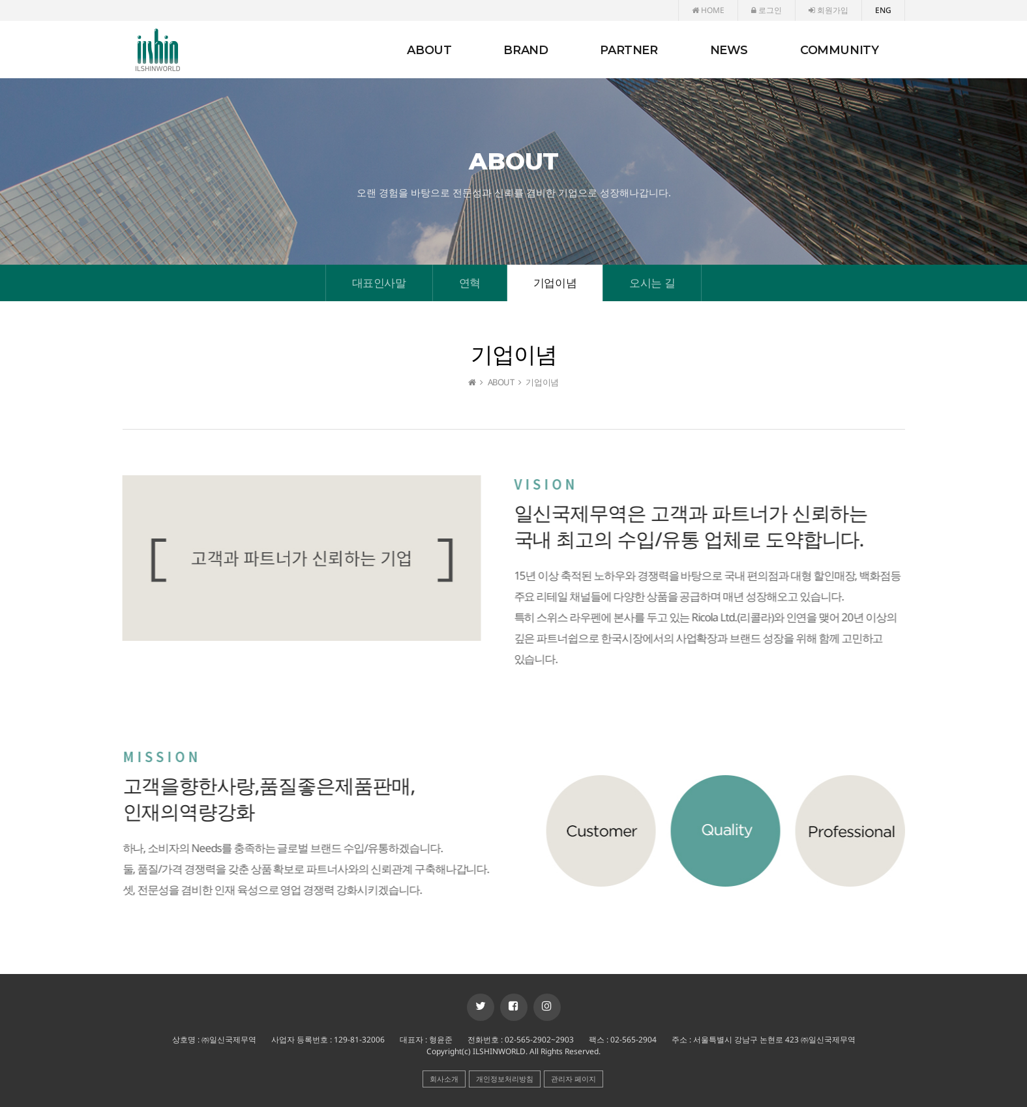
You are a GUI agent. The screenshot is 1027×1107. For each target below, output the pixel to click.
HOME (708, 10)
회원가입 (828, 10)
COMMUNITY (839, 50)
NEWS (729, 50)
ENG (883, 10)
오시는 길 (652, 282)
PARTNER (628, 50)
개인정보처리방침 (504, 1079)
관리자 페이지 (573, 1079)
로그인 (766, 10)
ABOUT (429, 50)
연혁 (470, 282)
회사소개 (444, 1079)
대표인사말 (379, 282)
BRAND (525, 50)
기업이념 (554, 282)
